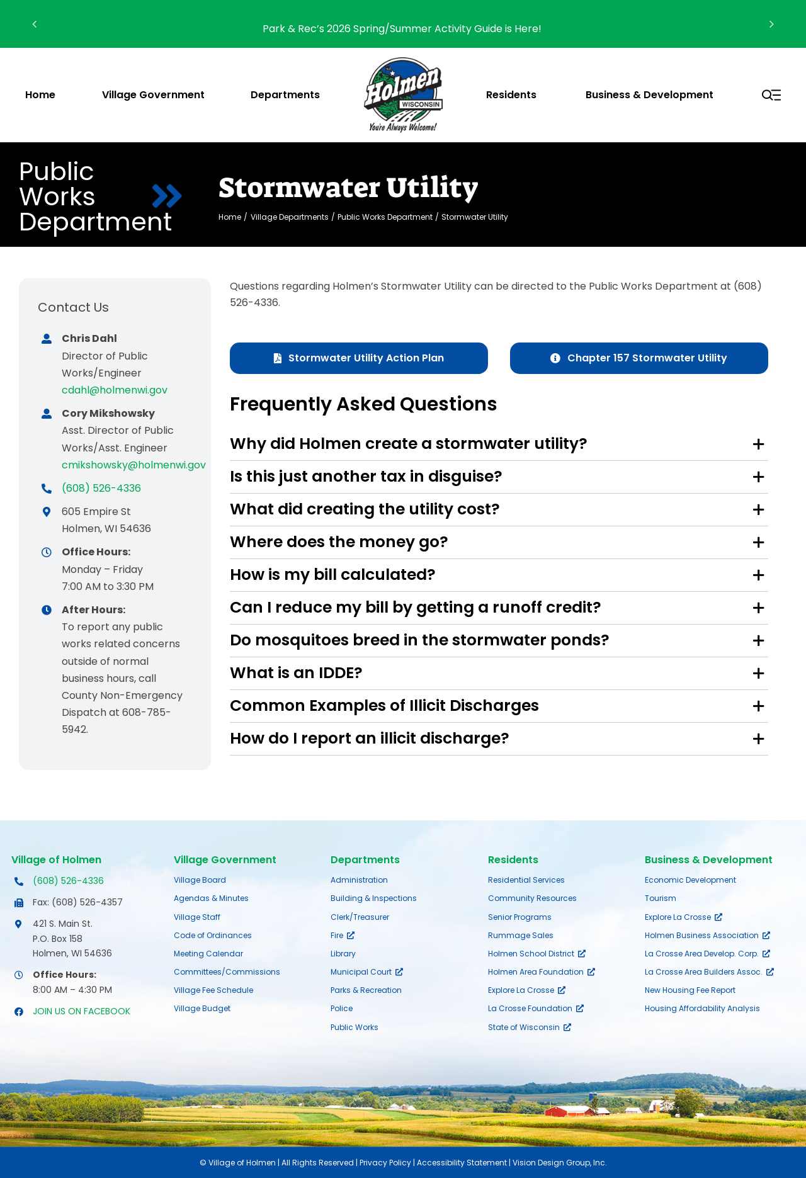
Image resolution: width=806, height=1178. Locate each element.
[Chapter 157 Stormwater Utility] (639, 358)
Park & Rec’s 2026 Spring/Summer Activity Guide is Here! (403, 28)
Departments (365, 859)
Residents (513, 859)
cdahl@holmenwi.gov (114, 390)
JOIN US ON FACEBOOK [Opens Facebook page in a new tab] (81, 1011)
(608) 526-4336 (101, 488)
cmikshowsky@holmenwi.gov (134, 465)
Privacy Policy (385, 1162)
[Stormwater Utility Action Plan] (359, 358)
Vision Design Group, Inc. (560, 1162)
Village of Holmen (56, 859)
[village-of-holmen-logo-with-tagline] (403, 62)
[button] (499, 444)
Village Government (225, 859)
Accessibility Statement (462, 1162)
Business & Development (709, 859)
